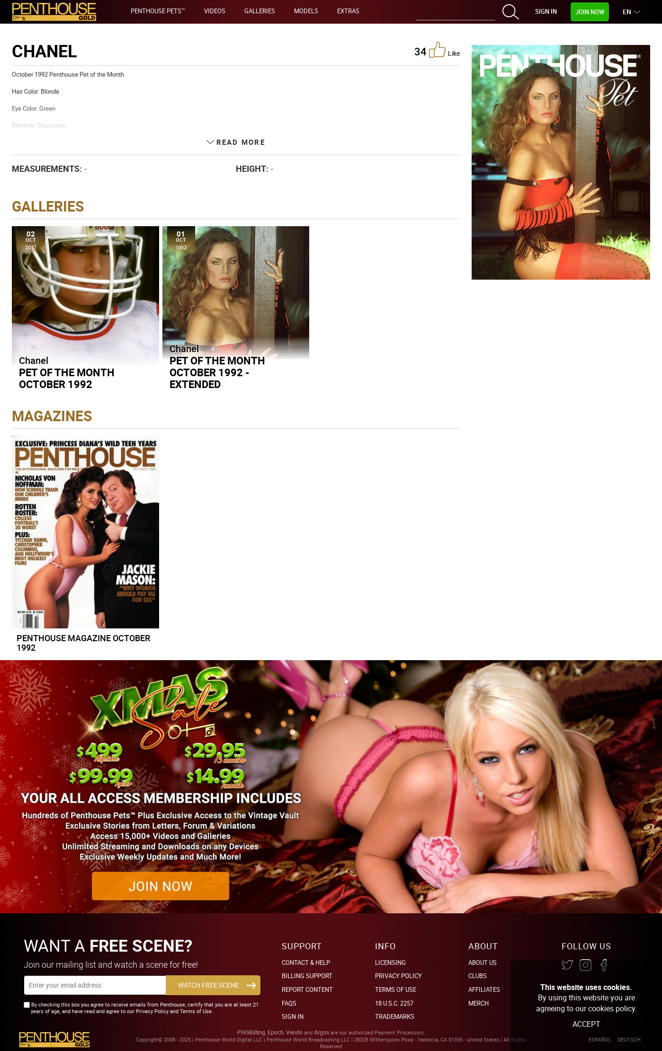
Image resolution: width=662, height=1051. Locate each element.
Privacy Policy (398, 976)
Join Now (589, 12)
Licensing (390, 962)
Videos (214, 11)
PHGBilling (251, 1032)
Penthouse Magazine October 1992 (83, 642)
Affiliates (484, 989)
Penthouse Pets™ (158, 11)
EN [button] (628, 11)
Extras (348, 11)
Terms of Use (395, 989)
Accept (586, 1024)
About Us (482, 962)
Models (306, 11)
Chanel (33, 360)
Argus (321, 1032)
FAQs (289, 1003)
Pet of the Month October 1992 (67, 378)
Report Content (307, 989)
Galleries (259, 11)
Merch (478, 1003)
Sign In (546, 11)
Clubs (477, 976)
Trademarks (394, 1016)
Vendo (294, 1032)
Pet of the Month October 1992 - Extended (217, 372)
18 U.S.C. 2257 (394, 1003)
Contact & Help (306, 962)
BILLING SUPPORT (307, 976)
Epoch (276, 1032)
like (444, 50)
